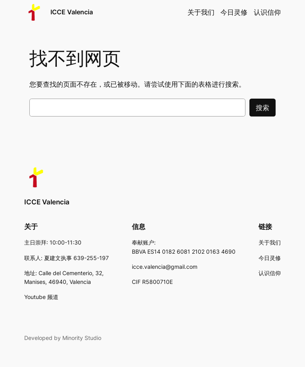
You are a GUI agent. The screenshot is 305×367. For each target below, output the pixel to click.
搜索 (262, 108)
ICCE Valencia (71, 12)
